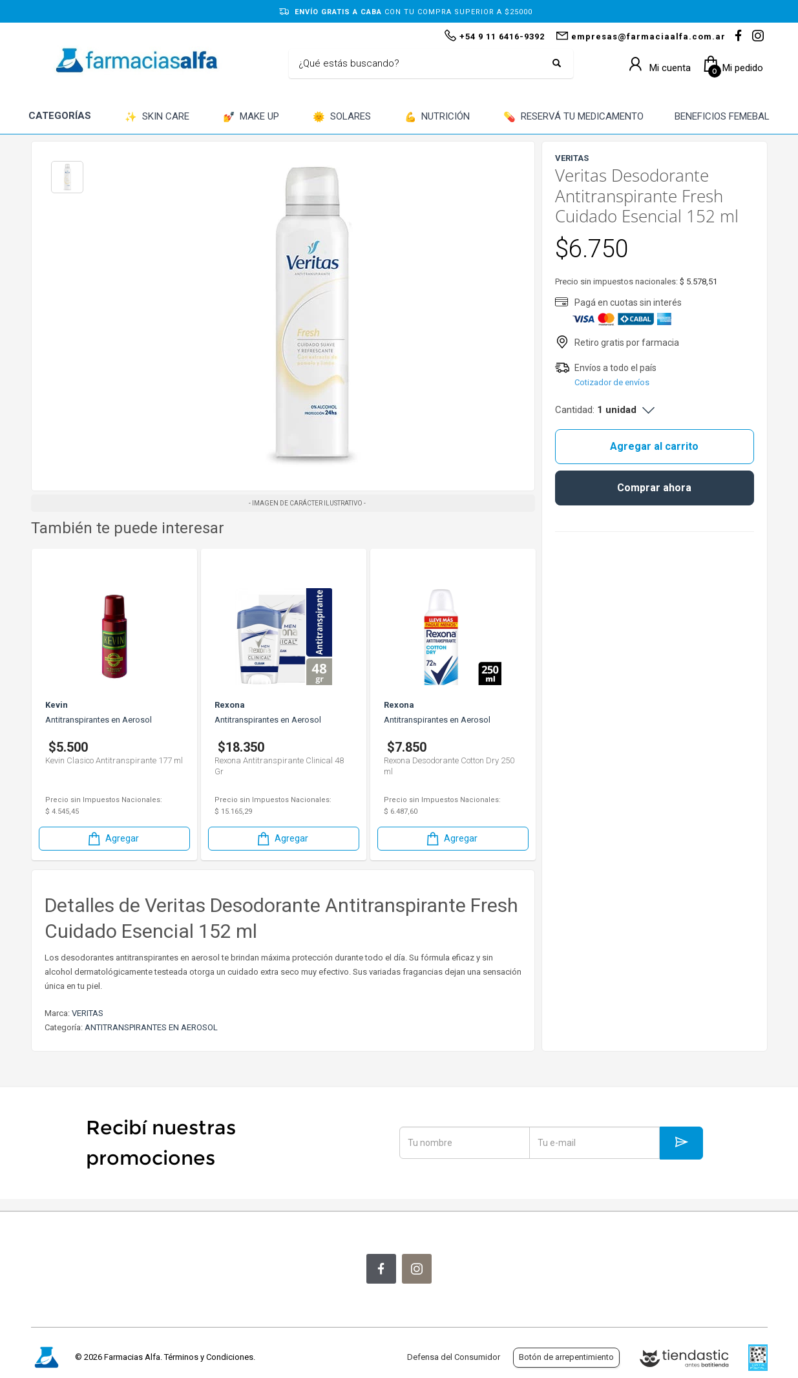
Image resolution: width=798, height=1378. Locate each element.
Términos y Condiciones (208, 1357)
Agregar (112, 839)
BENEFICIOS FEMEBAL (722, 116)
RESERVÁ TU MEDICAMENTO (573, 117)
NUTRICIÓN (437, 117)
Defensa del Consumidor (453, 1357)
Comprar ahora (654, 488)
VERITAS (87, 1013)
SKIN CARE (157, 117)
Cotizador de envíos (611, 382)
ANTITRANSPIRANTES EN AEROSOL (151, 1027)
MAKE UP (251, 117)
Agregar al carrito (654, 446)
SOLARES (342, 117)
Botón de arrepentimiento (566, 1357)
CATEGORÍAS (59, 116)
